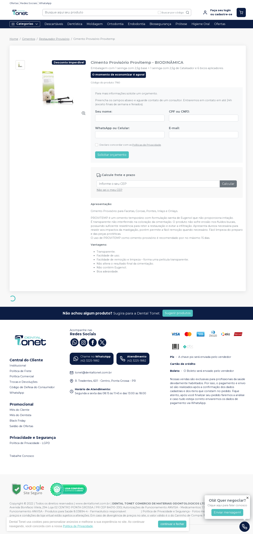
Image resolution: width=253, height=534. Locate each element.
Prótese (181, 24)
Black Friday (18, 420)
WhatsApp (45, 3)
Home (14, 39)
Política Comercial (22, 376)
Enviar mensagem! (227, 512)
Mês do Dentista (20, 415)
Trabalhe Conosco (22, 456)
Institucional (18, 365)
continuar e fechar (172, 524)
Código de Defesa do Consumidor (32, 387)
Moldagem (95, 24)
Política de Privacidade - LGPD (30, 443)
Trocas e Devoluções (23, 382)
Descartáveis (54, 24)
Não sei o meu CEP (109, 190)
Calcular (228, 184)
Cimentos (28, 39)
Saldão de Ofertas (21, 426)
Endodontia (136, 24)
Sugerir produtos (177, 313)
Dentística (74, 24)
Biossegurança (160, 24)
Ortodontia (115, 24)
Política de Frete (20, 371)
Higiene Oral (201, 24)
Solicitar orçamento (112, 155)
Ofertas (14, 3)
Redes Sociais (28, 3)
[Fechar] (247, 497)
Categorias (24, 24)
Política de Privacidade (78, 526)
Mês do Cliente (19, 409)
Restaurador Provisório (54, 39)
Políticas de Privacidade (146, 144)
